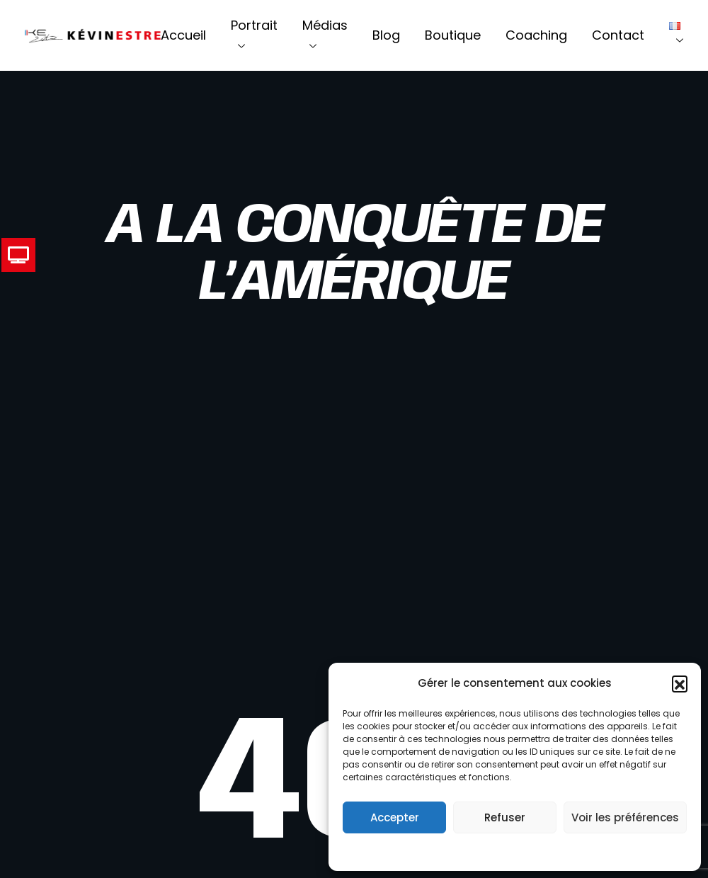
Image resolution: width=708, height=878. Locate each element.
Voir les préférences (625, 817)
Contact (618, 35)
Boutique (453, 35)
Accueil (183, 35)
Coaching (536, 35)
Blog (386, 35)
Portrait (254, 35)
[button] (680, 683)
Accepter (394, 817)
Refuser (504, 817)
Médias (325, 35)
